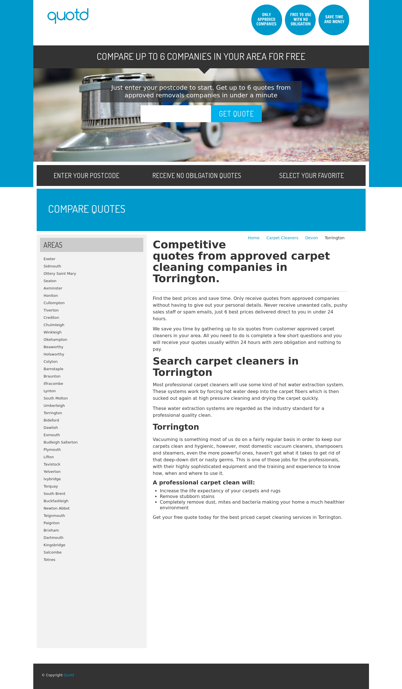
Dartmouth (54, 538)
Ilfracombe (53, 383)
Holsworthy (54, 354)
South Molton (56, 398)
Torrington (53, 413)
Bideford (51, 420)
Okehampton (55, 339)
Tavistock (52, 464)
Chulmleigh (54, 325)
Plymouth (52, 449)
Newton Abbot (57, 508)
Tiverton (51, 310)
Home (254, 238)
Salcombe (53, 552)
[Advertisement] (92, 602)
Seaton (50, 281)
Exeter (50, 259)
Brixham (51, 530)
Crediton (51, 317)
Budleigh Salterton (61, 442)
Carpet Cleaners (283, 238)
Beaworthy (53, 347)
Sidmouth (52, 266)
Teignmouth (54, 516)
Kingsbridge (54, 545)
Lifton (49, 457)
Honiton (51, 295)
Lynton (50, 391)
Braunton (52, 376)
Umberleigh (54, 405)
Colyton (51, 361)
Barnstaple (53, 369)
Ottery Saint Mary (60, 273)
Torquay (51, 486)
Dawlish (51, 427)
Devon (311, 238)
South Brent (54, 493)
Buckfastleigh (56, 501)
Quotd (69, 675)
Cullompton (54, 303)
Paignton (52, 523)
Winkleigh (53, 332)
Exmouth (52, 435)
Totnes (50, 560)
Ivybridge (52, 479)
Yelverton (52, 471)
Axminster (53, 288)
